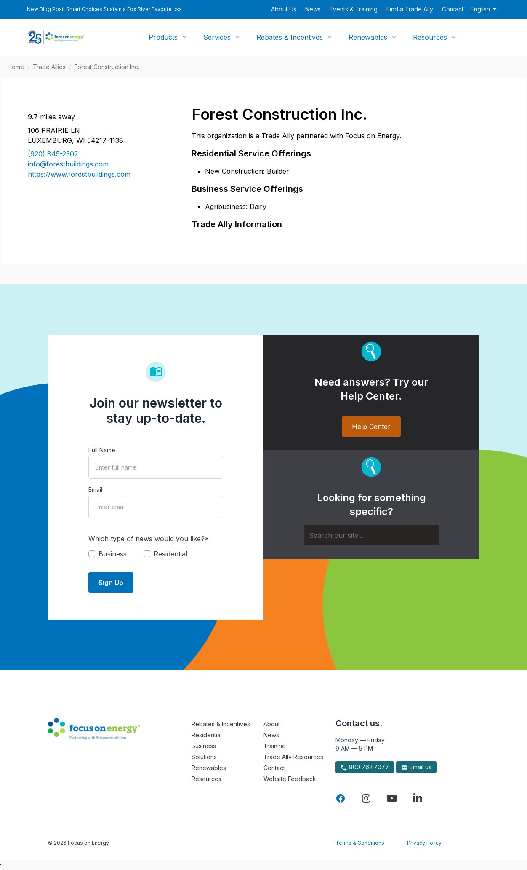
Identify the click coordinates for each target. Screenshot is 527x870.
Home (16, 66)
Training (275, 745)
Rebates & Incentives (289, 37)
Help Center (371, 426)
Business (204, 745)
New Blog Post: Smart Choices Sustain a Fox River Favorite (104, 9)
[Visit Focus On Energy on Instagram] (366, 798)
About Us (283, 9)
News (313, 9)
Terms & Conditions (359, 843)
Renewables (368, 37)
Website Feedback (290, 778)
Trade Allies (49, 66)
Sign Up (110, 582)
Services (217, 37)
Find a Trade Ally (409, 9)
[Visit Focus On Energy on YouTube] (392, 798)
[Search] (371, 535)
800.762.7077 (365, 767)
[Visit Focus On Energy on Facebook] (340, 798)
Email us (416, 767)
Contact (452, 9)
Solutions (204, 756)
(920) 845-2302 (53, 154)
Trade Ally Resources (293, 756)
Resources (430, 37)
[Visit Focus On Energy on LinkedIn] (418, 798)
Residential (207, 734)
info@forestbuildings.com (68, 164)
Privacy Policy (424, 843)
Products (163, 37)
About (272, 724)
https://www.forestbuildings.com (79, 174)
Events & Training (354, 9)
